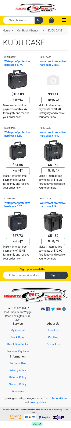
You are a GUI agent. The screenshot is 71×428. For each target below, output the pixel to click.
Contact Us (53, 344)
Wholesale (18, 391)
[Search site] (39, 20)
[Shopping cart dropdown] (51, 20)
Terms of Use (18, 363)
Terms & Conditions (55, 398)
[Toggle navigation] (63, 20)
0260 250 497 (18, 308)
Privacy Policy (18, 370)
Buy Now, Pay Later (17, 351)
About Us (53, 330)
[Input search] (19, 20)
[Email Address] (24, 275)
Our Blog (53, 337)
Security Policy (17, 384)
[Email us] (43, 309)
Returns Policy (17, 377)
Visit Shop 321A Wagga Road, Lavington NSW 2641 (18, 316)
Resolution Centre (17, 344)
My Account (18, 330)
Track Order (18, 337)
